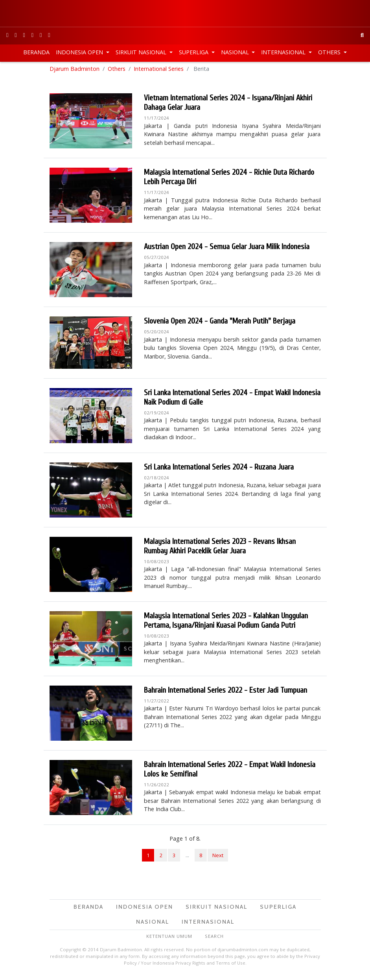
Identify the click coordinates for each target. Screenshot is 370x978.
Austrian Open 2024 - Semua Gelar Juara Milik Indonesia (226, 248)
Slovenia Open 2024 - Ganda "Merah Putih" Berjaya (219, 323)
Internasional (284, 52)
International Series (159, 70)
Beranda (36, 52)
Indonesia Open (80, 52)
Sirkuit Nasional (142, 52)
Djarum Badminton (74, 70)
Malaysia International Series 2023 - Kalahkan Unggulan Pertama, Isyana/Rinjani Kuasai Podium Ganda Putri (226, 622)
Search (214, 938)
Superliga (194, 52)
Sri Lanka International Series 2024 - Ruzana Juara (219, 468)
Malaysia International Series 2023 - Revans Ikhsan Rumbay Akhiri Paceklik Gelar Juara (220, 548)
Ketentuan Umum (169, 938)
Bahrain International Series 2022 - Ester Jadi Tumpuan (225, 692)
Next (217, 857)
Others (330, 52)
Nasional (235, 52)
